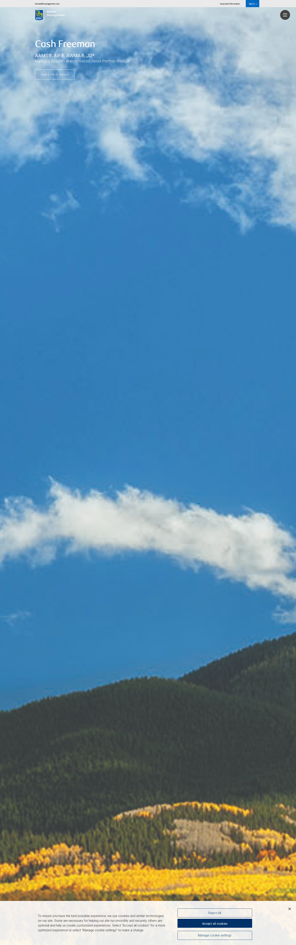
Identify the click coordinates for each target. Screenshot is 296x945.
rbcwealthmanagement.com (47, 3)
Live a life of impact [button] (54, 74)
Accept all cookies (215, 923)
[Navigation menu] (285, 15)
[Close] (289, 908)
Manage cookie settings (214, 936)
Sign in (253, 3)
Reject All (214, 913)
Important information (230, 3)
